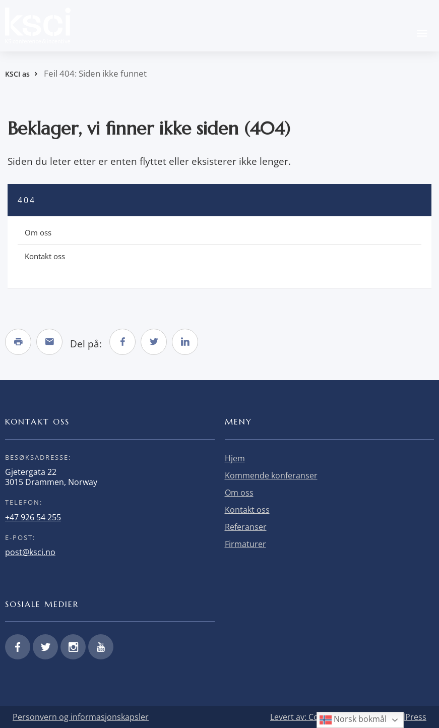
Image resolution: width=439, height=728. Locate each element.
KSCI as (17, 74)
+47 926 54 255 (33, 517)
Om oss (38, 232)
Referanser (246, 526)
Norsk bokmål (353, 719)
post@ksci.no (30, 552)
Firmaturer (245, 544)
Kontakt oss (45, 256)
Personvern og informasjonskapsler (81, 716)
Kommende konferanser (271, 475)
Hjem (235, 458)
